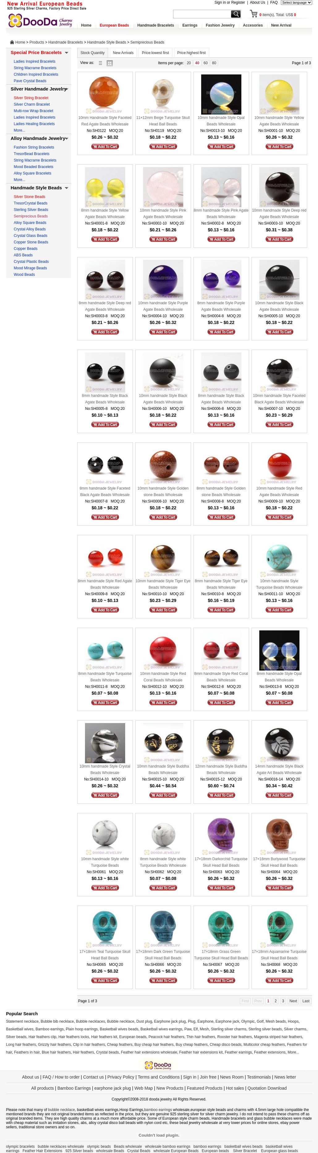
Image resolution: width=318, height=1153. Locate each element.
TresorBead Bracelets (32, 154)
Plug (191, 1021)
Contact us (93, 1077)
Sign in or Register (229, 2)
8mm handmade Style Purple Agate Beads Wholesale (221, 306)
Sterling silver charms (229, 1029)
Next (293, 1001)
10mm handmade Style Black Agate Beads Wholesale (279, 306)
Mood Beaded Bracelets (33, 167)
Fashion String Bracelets (34, 147)
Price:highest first (191, 53)
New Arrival (281, 25)
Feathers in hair (27, 1052)
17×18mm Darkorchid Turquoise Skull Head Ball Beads (221, 862)
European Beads (114, 25)
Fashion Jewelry (220, 25)
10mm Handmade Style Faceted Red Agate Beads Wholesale (104, 121)
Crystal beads (107, 1052)
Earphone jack (227, 1021)
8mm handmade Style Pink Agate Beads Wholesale (221, 213)
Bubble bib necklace (57, 1021)
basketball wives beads (243, 1146)
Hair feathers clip (42, 1037)
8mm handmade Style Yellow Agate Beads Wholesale (105, 213)
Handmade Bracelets (156, 25)
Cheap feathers (119, 1044)
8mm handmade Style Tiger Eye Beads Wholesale (221, 584)
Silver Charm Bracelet (32, 104)
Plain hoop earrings (82, 1029)
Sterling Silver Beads (31, 210)
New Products (169, 1088)
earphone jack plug (112, 1088)
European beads (132, 1037)
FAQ (274, 2)
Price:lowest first (155, 53)
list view (102, 62)
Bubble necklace (120, 1021)
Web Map (143, 1088)
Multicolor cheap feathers (264, 1044)
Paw (188, 1029)
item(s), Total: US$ (278, 15)
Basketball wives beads (119, 1029)
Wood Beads (24, 274)
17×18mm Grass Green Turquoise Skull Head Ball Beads (221, 954)
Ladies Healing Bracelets (34, 124)
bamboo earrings (158, 1110)
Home (86, 25)
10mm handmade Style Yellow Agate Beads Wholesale (279, 121)
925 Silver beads (79, 1151)
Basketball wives (20, 1029)
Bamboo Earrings (74, 1088)
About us (30, 1077)
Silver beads (16, 1037)
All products (42, 1088)
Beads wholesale (128, 1146)
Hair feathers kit (104, 1037)
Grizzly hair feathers (54, 1044)
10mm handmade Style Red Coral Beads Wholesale (163, 676)
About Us (257, 2)
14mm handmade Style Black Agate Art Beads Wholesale (279, 769)
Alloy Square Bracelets (32, 173)
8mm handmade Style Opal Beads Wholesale (279, 676)
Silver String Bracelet (31, 98)
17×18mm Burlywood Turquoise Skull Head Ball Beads (279, 862)
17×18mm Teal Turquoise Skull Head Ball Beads (104, 954)
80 (214, 63)
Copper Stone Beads (31, 242)
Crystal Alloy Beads (30, 229)
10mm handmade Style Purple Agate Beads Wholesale (163, 306)
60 (206, 63)
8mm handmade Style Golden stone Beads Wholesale (221, 491)
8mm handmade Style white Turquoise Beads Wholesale (163, 862)
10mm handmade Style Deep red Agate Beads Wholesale (279, 213)
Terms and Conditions (159, 1077)
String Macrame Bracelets (35, 68)
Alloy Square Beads (30, 223)
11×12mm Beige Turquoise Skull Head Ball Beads (163, 121)
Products (36, 42)
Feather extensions (270, 1052)
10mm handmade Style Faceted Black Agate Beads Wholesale (279, 398)
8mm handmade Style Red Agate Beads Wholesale (105, 584)
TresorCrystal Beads (31, 203)
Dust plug (144, 1021)
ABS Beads (23, 255)
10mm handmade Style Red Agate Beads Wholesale (279, 491)
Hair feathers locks (73, 1037)
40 (197, 63)
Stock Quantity (93, 53)
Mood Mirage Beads (30, 268)
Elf (195, 1029)
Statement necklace (22, 1021)
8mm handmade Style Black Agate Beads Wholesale (105, 398)
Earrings (189, 25)
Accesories (253, 25)
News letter (285, 1077)
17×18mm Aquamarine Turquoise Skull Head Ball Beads (279, 954)
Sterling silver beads (265, 1029)
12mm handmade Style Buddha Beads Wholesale (221, 769)
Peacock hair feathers (166, 1037)
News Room (232, 1077)
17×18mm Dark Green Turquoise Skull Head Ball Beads (163, 954)
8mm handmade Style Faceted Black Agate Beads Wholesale (105, 491)
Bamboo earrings (50, 1029)
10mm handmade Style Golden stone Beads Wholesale (163, 491)
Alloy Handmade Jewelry (38, 138)
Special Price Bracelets (36, 52)
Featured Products (205, 1088)
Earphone (205, 1021)
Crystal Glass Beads (31, 236)
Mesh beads (275, 1021)
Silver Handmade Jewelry (39, 88)
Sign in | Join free (200, 1077)
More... (19, 130)
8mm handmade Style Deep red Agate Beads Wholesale (105, 306)
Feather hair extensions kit (201, 1052)
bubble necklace (61, 1110)
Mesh (204, 1029)
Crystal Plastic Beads (31, 261)
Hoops (293, 1021)
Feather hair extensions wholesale (149, 1052)
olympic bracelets (20, 1146)
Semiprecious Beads (147, 42)
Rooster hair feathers (234, 1037)
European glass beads (279, 1151)
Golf (260, 1021)
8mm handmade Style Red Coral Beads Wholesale (221, 676)
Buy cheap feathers (192, 1044)
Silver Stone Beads (29, 197)
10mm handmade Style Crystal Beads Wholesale (104, 769)
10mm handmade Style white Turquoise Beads (105, 862)
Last (306, 1001)
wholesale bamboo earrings (167, 1146)
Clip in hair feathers (89, 1044)
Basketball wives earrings (161, 1029)
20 (189, 63)
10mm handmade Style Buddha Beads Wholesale (163, 769)
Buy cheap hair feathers (154, 1044)
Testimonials (259, 1077)
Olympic (248, 1021)
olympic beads (99, 1146)
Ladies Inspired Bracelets (35, 61)
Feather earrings (238, 1052)
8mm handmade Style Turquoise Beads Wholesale (105, 676)
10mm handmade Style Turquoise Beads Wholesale (279, 584)
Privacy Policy (120, 1077)
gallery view (111, 62)
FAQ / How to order (61, 1077)
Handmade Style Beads (106, 42)
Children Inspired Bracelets (36, 74)
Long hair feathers (21, 1044)
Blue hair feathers (56, 1052)
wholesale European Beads (176, 1151)
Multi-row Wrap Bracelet (33, 111)
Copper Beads (26, 248)
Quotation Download (267, 1088)
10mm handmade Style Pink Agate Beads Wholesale (163, 213)
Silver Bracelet (245, 1151)
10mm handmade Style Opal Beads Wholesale (220, 121)
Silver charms (295, 1029)
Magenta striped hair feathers (278, 1037)
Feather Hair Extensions (42, 1151)
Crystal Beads (139, 1151)
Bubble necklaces (90, 1021)
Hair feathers (83, 1052)
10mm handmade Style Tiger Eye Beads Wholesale (163, 584)
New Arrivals (123, 53)
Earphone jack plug (170, 1021)
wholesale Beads (110, 1151)
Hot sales (235, 1088)
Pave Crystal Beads (30, 81)
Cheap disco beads (226, 1044)
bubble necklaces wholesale (61, 1146)
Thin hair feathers (200, 1037)
